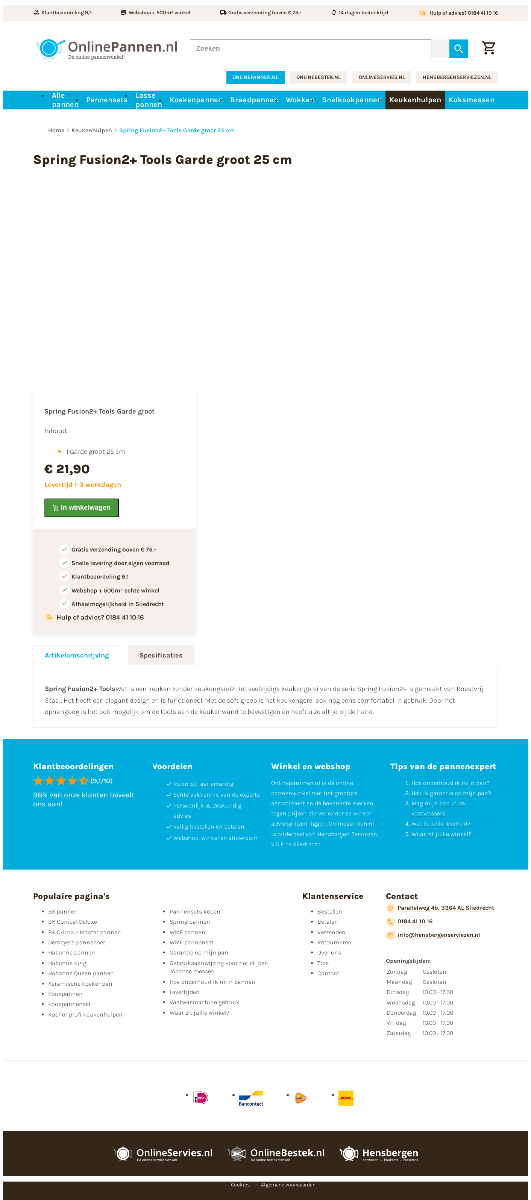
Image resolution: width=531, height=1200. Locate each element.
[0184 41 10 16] (409, 922)
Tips (323, 963)
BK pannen (63, 911)
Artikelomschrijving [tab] (77, 655)
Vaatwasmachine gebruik (205, 1002)
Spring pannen (190, 921)
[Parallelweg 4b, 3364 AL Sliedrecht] (440, 908)
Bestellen (329, 911)
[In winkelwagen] (81, 507)
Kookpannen (65, 993)
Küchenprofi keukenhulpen (85, 1014)
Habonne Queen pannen (81, 973)
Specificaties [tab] (161, 655)
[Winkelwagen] (488, 48)
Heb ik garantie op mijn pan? (451, 793)
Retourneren (334, 942)
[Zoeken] (310, 48)
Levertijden (185, 991)
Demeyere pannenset (76, 942)
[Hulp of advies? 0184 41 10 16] (458, 13)
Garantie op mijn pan (199, 952)
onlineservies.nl (382, 77)
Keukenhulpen (91, 130)
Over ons (329, 952)
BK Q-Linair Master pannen (84, 932)
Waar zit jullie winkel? (441, 834)
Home (56, 130)
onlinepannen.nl (255, 77)
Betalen (327, 921)
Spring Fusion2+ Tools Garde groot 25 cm (177, 130)
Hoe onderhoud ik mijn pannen (212, 981)
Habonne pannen (71, 952)
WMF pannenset (192, 942)
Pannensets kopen (195, 911)
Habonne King (67, 963)
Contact (328, 973)
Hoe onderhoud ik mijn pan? (450, 782)
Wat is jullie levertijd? (440, 823)
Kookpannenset (69, 1004)
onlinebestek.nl (318, 77)
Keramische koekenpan (80, 983)
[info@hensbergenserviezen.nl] (433, 935)
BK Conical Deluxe (72, 921)
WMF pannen (187, 932)
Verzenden (331, 932)
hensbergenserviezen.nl (457, 77)
